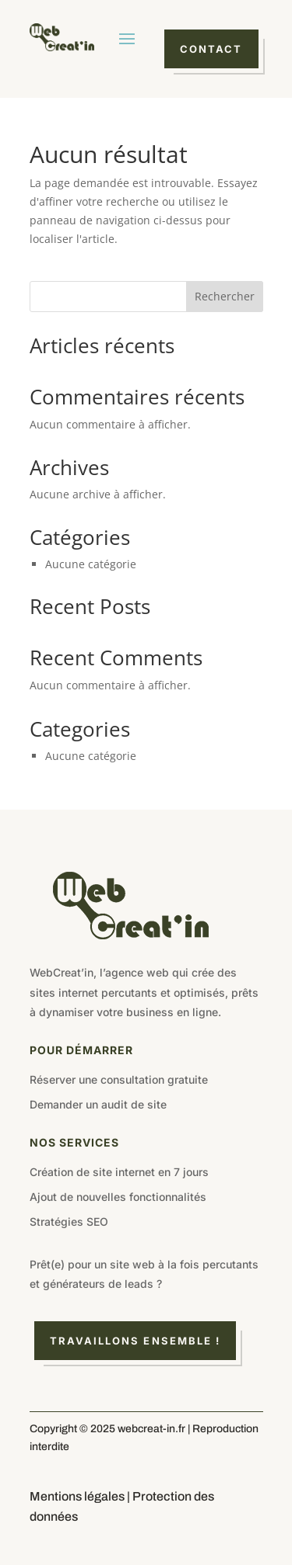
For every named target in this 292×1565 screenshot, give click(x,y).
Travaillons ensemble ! (135, 1340)
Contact (211, 49)
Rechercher (225, 296)
